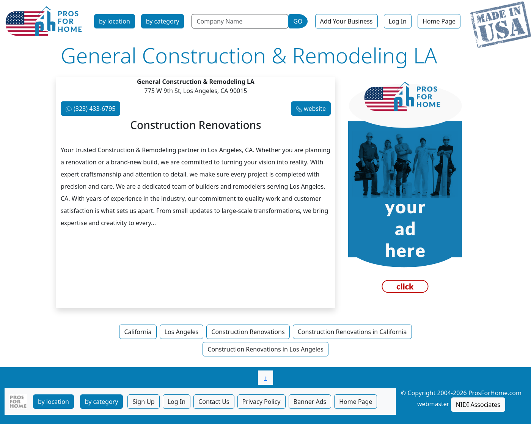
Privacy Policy (261, 401)
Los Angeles (182, 332)
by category (162, 21)
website (315, 108)
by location (114, 21)
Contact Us (213, 401)
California (137, 332)
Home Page (439, 21)
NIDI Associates (478, 404)
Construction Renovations (247, 332)
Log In (398, 21)
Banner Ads (310, 401)
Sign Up (143, 401)
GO (297, 21)
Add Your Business (346, 21)
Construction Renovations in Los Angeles (265, 349)
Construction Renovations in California (352, 332)
